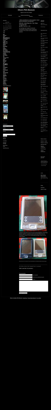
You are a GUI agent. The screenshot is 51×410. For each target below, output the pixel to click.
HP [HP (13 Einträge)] (4, 55)
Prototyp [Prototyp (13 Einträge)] (5, 67)
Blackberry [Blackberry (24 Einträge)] (6, 38)
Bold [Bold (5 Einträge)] (4, 39)
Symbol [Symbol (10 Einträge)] (5, 78)
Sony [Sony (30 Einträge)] (4, 75)
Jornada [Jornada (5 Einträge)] (4, 58)
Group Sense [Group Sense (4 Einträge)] (5, 49)
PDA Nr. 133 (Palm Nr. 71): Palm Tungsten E (28, 19)
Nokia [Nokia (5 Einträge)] (4, 62)
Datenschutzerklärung (25, 15)
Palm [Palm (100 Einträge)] (5, 64)
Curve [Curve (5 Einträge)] (6, 43)
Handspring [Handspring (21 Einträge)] (6, 51)
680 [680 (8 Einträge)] (4, 34)
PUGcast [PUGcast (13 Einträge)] (5, 70)
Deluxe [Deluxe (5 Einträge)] (4, 45)
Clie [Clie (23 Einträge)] (4, 41)
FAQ (19, 16)
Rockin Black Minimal (32, 300)
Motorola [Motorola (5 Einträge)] (4, 61)
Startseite (10, 15)
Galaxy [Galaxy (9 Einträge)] (4, 48)
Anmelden (5, 140)
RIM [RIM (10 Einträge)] (4, 71)
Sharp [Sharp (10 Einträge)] (4, 73)
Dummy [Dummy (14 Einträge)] (5, 46)
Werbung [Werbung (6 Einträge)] (5, 84)
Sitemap (31, 16)
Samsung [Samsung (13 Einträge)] (5, 72)
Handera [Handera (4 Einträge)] (6, 50)
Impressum (40, 15)
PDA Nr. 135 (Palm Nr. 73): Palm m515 (26, 21)
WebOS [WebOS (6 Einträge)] (4, 83)
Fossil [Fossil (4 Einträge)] (4, 47)
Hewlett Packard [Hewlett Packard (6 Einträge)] (4, 54)
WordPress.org (5, 148)
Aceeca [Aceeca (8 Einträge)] (4, 35)
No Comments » (30, 268)
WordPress (25, 300)
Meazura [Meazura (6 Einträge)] (4, 60)
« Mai (4, 30)
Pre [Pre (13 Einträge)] (4, 66)
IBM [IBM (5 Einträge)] (3, 56)
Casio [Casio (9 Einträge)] (6, 39)
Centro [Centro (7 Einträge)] (4, 40)
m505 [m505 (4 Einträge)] (4, 59)
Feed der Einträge (4, 143)
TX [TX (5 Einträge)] (6, 80)
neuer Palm (24, 268)
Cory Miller (39, 300)
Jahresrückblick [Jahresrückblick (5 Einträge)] (6, 57)
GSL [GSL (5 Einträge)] (4, 50)
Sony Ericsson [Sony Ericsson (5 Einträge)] (4, 77)
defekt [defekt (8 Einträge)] (4, 44)
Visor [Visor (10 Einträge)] (4, 81)
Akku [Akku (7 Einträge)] (4, 36)
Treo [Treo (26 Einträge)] (4, 80)
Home (38, 19)
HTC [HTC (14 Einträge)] (6, 55)
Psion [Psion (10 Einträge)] (4, 68)
